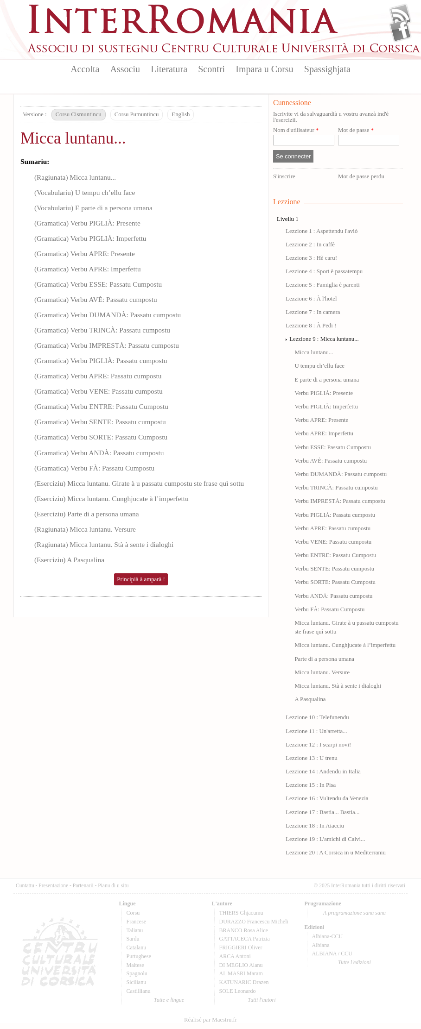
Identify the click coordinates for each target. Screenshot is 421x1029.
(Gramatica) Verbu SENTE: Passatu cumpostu (100, 422)
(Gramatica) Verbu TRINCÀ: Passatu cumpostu (102, 330)
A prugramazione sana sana (354, 913)
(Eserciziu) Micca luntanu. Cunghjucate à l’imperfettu (111, 498)
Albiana (321, 945)
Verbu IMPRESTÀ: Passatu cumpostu (339, 501)
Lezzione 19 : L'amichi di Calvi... (325, 839)
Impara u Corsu (264, 69)
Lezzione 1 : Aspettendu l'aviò (321, 231)
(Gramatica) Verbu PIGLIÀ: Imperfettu (90, 238)
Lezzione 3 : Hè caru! (311, 258)
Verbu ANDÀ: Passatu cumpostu (333, 596)
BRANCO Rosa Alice (243, 930)
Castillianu (139, 991)
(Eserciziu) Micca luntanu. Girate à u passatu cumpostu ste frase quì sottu (139, 483)
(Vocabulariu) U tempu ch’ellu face (84, 192)
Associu (125, 69)
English (181, 114)
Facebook (400, 31)
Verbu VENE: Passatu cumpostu (332, 542)
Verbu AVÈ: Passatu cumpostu (330, 461)
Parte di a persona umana (324, 659)
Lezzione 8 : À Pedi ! (311, 325)
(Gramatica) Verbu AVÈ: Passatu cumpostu (95, 299)
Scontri (211, 69)
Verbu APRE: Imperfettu (323, 433)
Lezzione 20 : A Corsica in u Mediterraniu (336, 852)
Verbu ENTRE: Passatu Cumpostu (335, 555)
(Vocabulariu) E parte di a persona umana (93, 208)
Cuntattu (25, 885)
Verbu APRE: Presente (321, 420)
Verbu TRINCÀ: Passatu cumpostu (335, 487)
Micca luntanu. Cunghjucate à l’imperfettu (344, 645)
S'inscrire (284, 176)
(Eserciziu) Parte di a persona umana (86, 514)
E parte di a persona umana (326, 379)
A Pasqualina (309, 699)
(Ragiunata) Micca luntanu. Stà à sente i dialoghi (103, 544)
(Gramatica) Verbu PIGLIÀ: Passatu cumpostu (100, 360)
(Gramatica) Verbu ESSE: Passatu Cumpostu (98, 284)
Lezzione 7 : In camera (313, 312)
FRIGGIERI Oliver (240, 947)
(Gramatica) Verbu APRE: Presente (84, 253)
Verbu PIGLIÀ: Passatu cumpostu (334, 515)
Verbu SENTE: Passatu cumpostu (334, 568)
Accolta (84, 69)
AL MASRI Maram (241, 973)
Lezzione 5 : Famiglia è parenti (323, 285)
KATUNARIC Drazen (244, 982)
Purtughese (139, 956)
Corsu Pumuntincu (137, 114)
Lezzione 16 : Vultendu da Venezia (327, 798)
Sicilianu (137, 982)
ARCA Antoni (235, 956)
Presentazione (53, 885)
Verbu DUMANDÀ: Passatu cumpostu (340, 474)
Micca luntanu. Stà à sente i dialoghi (337, 686)
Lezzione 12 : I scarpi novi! (318, 744)
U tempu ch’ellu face (319, 366)
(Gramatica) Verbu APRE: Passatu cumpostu (97, 376)
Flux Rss (400, 15)
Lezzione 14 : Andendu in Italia (323, 771)
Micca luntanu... (73, 138)
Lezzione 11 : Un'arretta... (316, 731)
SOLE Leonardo (237, 991)
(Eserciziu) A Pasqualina (69, 560)
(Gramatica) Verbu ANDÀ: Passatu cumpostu (99, 453)
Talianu (135, 930)
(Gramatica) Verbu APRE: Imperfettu (87, 269)
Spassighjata (327, 69)
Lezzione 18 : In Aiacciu (315, 825)
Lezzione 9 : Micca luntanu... (324, 339)
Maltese (135, 965)
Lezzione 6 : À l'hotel (311, 298)
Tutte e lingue (169, 1000)
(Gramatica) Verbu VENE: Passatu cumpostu (98, 391)
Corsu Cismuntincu (79, 114)
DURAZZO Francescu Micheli (253, 921)
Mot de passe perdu (361, 176)
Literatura (169, 69)
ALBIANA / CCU (332, 953)
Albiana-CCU (327, 936)
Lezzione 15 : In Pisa (311, 785)
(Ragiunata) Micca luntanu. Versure (85, 529)
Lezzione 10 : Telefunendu (317, 717)
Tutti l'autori (261, 1000)
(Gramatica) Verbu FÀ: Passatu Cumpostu (94, 468)
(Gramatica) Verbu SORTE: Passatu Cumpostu (100, 437)
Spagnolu (137, 973)
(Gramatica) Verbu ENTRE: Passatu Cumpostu (101, 406)
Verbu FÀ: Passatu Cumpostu (329, 609)
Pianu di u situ (113, 885)
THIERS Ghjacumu (241, 913)
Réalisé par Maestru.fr (210, 1019)
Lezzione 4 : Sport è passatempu (324, 271)
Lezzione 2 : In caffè (310, 244)
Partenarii (83, 885)
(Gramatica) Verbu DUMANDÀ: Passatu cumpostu (107, 315)
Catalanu (137, 947)
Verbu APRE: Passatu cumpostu (332, 528)
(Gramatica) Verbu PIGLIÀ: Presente (87, 223)
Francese (137, 921)
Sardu (133, 938)
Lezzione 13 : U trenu (312, 758)
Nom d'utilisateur (296, 130)
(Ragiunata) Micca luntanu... (75, 177)
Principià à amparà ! (141, 579)
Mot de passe (356, 130)
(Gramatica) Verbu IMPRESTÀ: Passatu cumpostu (106, 345)
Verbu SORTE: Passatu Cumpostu (334, 582)
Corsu (133, 913)
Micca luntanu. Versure (322, 672)
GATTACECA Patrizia (244, 938)
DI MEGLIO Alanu (241, 965)
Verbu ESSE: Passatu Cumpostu (332, 447)
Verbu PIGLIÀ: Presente (323, 393)
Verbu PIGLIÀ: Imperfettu (325, 406)
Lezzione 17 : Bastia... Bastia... (322, 812)
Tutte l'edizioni (354, 962)
